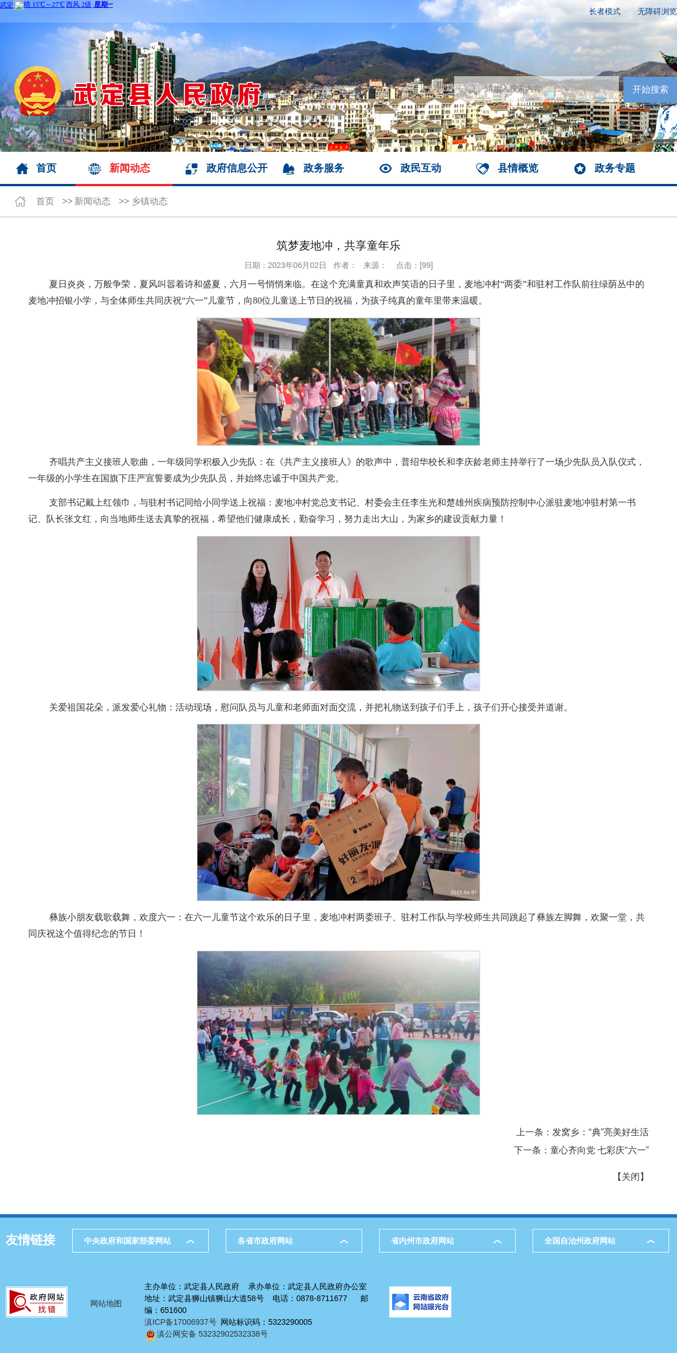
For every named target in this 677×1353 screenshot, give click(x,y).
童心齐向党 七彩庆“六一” (599, 1150)
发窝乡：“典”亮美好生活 (600, 1132)
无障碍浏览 (657, 11)
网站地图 (106, 1303)
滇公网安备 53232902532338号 (206, 1333)
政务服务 (324, 168)
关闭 (631, 1176)
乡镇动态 (149, 201)
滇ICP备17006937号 (180, 1321)
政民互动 (421, 168)
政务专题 (615, 168)
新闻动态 (129, 168)
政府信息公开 (236, 168)
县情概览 (518, 168)
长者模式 (605, 11)
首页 (46, 168)
